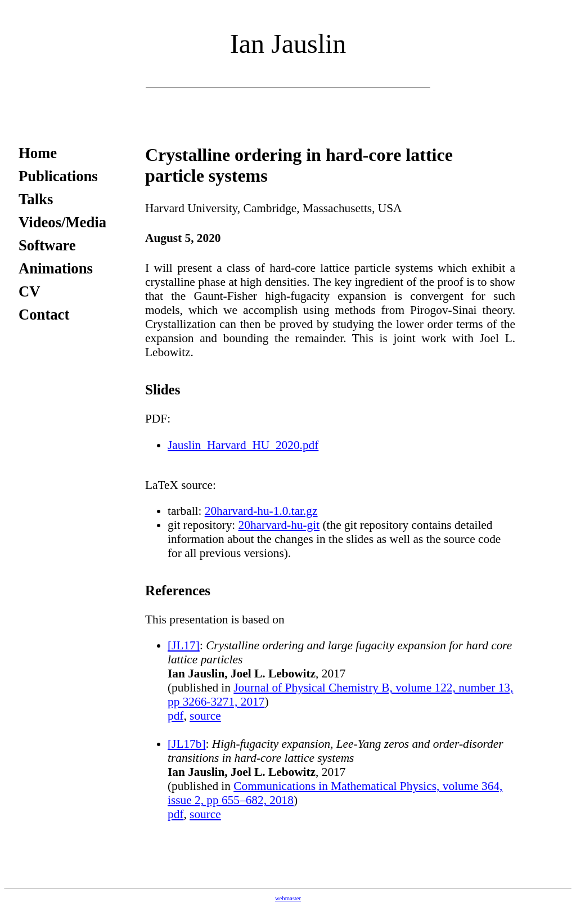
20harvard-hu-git (279, 525)
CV (29, 291)
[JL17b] (187, 744)
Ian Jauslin (288, 44)
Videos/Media (62, 222)
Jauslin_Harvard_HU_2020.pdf (243, 445)
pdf (175, 715)
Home (38, 153)
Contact (44, 314)
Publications (58, 176)
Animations (56, 268)
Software (47, 245)
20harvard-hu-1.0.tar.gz (261, 511)
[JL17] (184, 645)
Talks (36, 199)
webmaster (288, 898)
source (205, 715)
